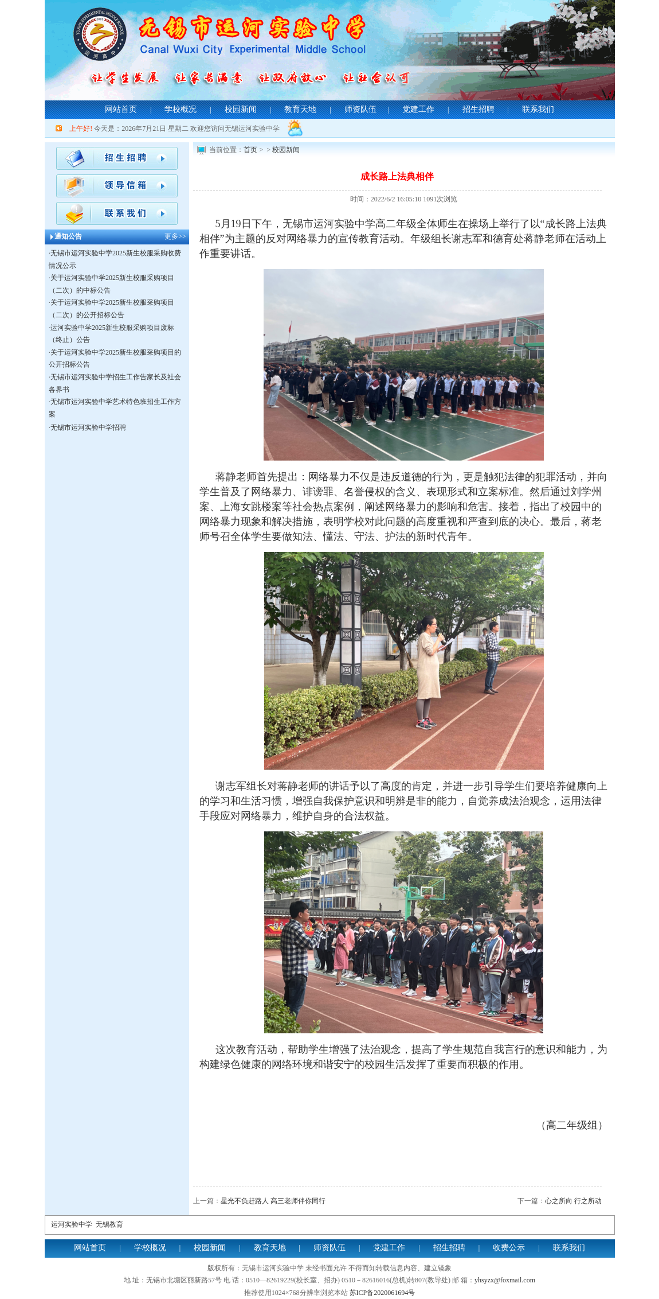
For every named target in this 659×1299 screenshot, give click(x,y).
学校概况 (180, 109)
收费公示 (509, 1247)
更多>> (175, 236)
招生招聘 (478, 109)
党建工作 (418, 109)
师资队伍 (360, 109)
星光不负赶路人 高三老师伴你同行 (273, 1201)
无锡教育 (109, 1224)
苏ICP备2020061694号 (382, 1293)
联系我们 (538, 109)
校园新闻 (241, 109)
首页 (250, 150)
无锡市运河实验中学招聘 (88, 427)
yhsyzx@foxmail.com (504, 1280)
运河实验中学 (71, 1224)
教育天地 (300, 109)
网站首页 (121, 109)
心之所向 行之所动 (573, 1201)
